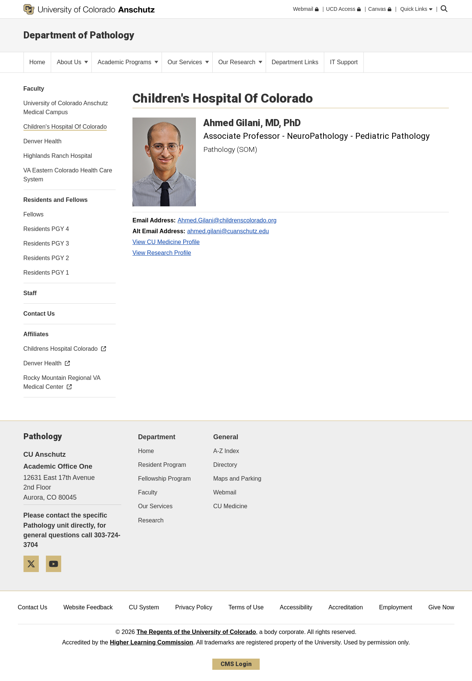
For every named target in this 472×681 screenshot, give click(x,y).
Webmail (224, 492)
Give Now (441, 607)
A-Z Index (226, 451)
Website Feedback (88, 607)
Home (146, 451)
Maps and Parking (237, 478)
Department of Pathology (79, 35)
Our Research (240, 62)
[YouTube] (56, 575)
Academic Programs (127, 62)
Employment (395, 607)
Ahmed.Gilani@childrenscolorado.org (227, 220)
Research (150, 520)
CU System (144, 607)
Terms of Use (245, 607)
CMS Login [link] (236, 664)
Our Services (188, 62)
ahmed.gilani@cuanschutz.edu (228, 231)
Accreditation (345, 607)
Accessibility (296, 607)
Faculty (147, 492)
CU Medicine (230, 506)
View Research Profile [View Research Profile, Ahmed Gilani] (161, 253)
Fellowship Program (164, 478)
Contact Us (32, 607)
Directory (225, 465)
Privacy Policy (193, 607)
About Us (72, 62)
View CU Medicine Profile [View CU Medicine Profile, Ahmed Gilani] (166, 242)
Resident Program (162, 465)
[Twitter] (34, 575)
